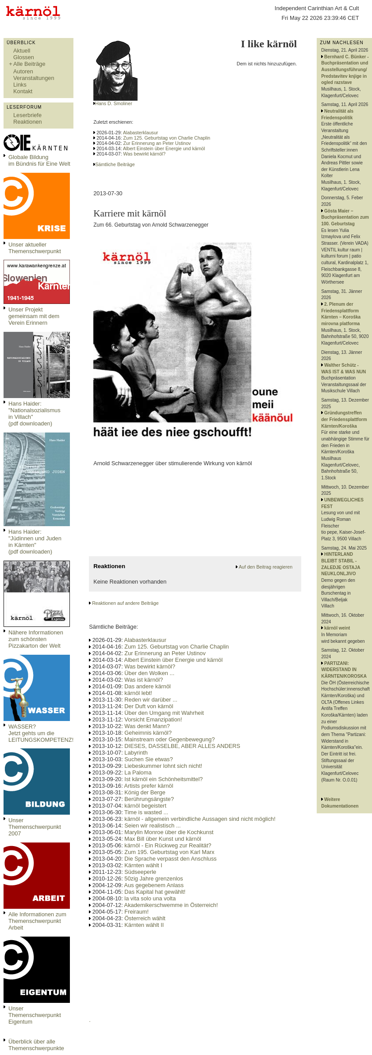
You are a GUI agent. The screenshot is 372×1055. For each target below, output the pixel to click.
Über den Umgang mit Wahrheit (163, 713)
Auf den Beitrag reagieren (265, 566)
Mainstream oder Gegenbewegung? (169, 739)
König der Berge (144, 792)
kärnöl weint (337, 628)
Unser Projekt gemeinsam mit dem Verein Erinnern (33, 316)
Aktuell (21, 50)
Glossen (23, 57)
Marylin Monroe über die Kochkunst (168, 832)
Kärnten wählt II (144, 925)
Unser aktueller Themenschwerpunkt (34, 247)
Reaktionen (27, 121)
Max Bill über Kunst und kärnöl (162, 838)
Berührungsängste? (149, 799)
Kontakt (22, 91)
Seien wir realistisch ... (152, 825)
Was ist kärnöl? (143, 679)
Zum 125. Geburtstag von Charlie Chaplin (167, 137)
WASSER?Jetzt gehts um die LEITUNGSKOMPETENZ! (40, 733)
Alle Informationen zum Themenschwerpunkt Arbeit (37, 921)
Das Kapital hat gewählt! (154, 891)
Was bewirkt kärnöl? (144, 153)
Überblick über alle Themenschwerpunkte (36, 1044)
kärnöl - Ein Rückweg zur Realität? (167, 845)
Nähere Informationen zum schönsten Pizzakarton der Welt (35, 639)
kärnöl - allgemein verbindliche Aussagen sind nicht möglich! (199, 819)
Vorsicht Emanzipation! (153, 719)
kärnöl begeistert (145, 805)
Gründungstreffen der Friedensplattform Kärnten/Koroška (344, 419)
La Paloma (137, 772)
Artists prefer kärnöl (148, 785)
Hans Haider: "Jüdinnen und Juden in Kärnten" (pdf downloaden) (34, 541)
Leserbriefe (27, 115)
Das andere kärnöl (147, 686)
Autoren (23, 71)
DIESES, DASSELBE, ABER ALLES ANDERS (182, 746)
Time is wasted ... (146, 812)
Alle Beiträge (29, 64)
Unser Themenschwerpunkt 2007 (34, 827)
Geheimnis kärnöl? (148, 732)
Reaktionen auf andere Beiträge (125, 603)
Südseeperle (140, 872)
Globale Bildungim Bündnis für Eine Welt (39, 160)
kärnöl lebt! (138, 693)
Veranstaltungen (33, 78)
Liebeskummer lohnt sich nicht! (163, 766)
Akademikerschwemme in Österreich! (171, 905)
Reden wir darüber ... (150, 699)
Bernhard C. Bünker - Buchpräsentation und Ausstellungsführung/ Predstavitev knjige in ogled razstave (344, 69)
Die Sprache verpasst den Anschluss (170, 858)
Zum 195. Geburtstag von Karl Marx (169, 852)
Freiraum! (136, 911)
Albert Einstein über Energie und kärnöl (164, 148)
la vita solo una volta (150, 898)
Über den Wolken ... (149, 673)
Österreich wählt (144, 918)
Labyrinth (136, 752)
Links (20, 84)
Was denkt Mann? (147, 726)
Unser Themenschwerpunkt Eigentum (34, 1015)
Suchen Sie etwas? (148, 759)
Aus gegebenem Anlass (154, 885)
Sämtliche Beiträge (114, 164)
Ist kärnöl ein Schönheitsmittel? (163, 779)
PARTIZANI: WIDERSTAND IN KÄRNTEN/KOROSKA (344, 670)
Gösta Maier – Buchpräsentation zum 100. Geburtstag (345, 217)
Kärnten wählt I (143, 865)
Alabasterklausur (140, 132)
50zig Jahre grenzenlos (153, 878)
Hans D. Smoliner (113, 103)
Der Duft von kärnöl (148, 706)
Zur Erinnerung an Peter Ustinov (157, 143)
